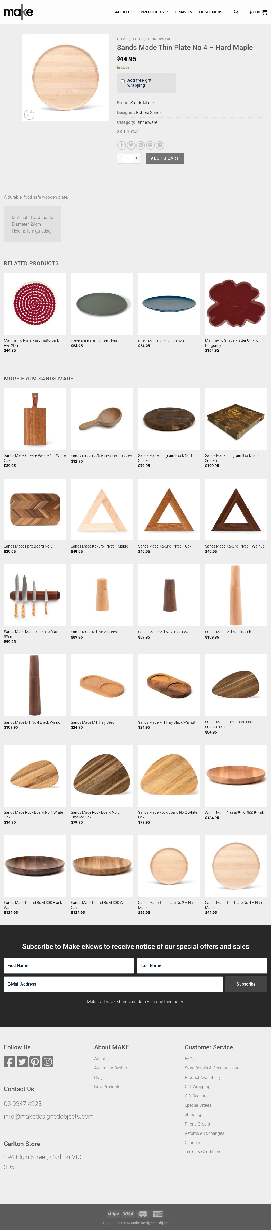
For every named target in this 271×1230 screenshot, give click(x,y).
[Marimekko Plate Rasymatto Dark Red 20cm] (35, 304)
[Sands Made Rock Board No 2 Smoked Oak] (102, 776)
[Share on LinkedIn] (160, 145)
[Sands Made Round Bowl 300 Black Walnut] (35, 866)
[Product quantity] (128, 158)
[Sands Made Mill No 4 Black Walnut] (35, 685)
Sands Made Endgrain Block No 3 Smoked (232, 458)
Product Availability (203, 1077)
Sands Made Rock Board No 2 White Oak (167, 815)
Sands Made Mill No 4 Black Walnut (33, 722)
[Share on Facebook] (121, 145)
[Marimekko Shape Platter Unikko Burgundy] (236, 304)
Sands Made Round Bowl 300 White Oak (100, 905)
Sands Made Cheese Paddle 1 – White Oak (35, 458)
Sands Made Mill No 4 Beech (228, 632)
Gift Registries (198, 1096)
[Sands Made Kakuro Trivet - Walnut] (236, 509)
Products (154, 12)
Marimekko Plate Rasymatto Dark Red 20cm (31, 343)
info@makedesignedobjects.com (49, 1116)
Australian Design (110, 1067)
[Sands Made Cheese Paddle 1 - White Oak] (35, 419)
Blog (98, 1077)
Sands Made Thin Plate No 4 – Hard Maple (234, 905)
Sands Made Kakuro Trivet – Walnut (234, 546)
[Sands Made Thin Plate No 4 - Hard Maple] (236, 866)
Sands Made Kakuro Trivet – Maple (99, 546)
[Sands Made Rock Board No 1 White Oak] (35, 776)
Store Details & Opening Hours (213, 1067)
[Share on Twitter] (131, 145)
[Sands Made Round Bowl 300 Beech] (236, 776)
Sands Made (142, 102)
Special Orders (198, 1105)
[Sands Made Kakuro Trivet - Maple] (102, 509)
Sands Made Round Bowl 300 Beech (234, 812)
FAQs (190, 1058)
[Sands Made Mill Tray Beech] (102, 685)
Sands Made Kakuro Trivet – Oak (164, 546)
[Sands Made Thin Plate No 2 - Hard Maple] (169, 866)
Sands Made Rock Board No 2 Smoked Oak (95, 815)
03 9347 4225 (23, 1104)
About (124, 12)
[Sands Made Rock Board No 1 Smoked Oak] (236, 685)
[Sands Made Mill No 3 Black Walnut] (169, 595)
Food (138, 39)
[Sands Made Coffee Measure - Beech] (102, 419)
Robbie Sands (149, 112)
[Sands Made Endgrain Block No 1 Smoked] (169, 419)
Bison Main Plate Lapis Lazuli (162, 341)
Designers (211, 11)
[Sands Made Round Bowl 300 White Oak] (102, 866)
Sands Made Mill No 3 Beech (94, 632)
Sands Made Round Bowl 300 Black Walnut (33, 905)
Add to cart (165, 158)
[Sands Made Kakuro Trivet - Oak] (169, 509)
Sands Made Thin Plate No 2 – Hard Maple (167, 905)
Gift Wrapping (197, 1086)
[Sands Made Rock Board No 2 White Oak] (169, 776)
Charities (193, 1142)
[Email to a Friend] (140, 145)
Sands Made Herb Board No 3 (28, 546)
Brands (183, 11)
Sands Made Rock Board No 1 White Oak (33, 815)
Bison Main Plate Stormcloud (94, 341)
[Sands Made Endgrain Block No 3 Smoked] (236, 419)
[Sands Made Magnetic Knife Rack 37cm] (35, 595)
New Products (107, 1086)
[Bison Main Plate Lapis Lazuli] (169, 304)
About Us (102, 1058)
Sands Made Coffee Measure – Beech (101, 456)
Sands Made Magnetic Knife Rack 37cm (31, 634)
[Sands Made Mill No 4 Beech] (236, 595)
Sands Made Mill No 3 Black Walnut (167, 632)
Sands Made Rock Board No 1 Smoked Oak (229, 724)
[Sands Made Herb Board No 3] (35, 509)
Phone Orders (197, 1124)
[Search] (236, 12)
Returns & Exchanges (204, 1133)
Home (122, 39)
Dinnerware (159, 39)
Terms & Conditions (203, 1151)
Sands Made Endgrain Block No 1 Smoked (165, 458)
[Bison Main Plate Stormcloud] (102, 304)
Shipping (193, 1114)
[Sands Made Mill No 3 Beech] (102, 595)
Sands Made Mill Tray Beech (93, 722)
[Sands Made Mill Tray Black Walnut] (169, 685)
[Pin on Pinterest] (150, 145)
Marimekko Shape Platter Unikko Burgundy (231, 343)
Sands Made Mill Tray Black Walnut (166, 722)
